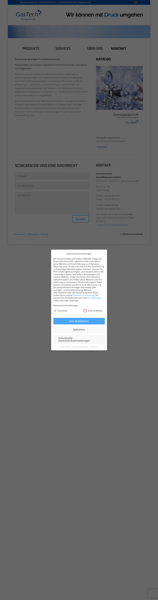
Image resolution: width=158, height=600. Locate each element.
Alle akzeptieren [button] (79, 321)
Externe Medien (93, 310)
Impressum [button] (94, 347)
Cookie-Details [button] (65, 347)
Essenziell (60, 310)
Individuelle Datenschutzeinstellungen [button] (74, 339)
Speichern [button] (79, 329)
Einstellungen (94, 297)
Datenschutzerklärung (84, 295)
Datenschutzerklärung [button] (80, 347)
